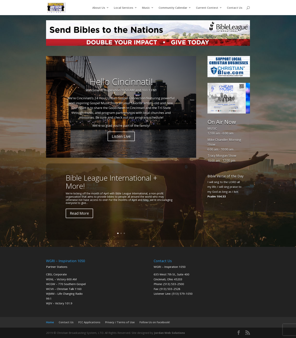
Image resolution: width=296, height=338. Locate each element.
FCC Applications (89, 322)
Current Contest (207, 7)
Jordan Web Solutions (169, 333)
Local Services (123, 7)
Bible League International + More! (111, 182)
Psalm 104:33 (216, 196)
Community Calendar (173, 7)
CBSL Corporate (56, 274)
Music (146, 7)
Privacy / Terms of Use (120, 322)
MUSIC (212, 129)
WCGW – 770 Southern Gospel (66, 284)
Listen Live (121, 136)
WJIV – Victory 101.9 (59, 303)
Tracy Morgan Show (221, 156)
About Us (98, 7)
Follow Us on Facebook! (155, 322)
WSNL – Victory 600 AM (61, 279)
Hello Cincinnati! (121, 81)
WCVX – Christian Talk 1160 (64, 289)
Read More (79, 213)
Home (50, 322)
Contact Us (234, 7)
